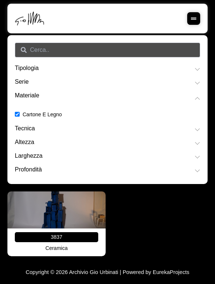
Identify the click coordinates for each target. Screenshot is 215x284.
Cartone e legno (42, 114)
